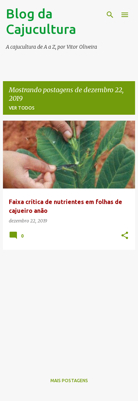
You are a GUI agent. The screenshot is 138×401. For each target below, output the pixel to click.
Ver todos (22, 108)
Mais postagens (69, 380)
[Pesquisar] (110, 15)
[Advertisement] (69, 307)
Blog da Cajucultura (41, 21)
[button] (124, 236)
